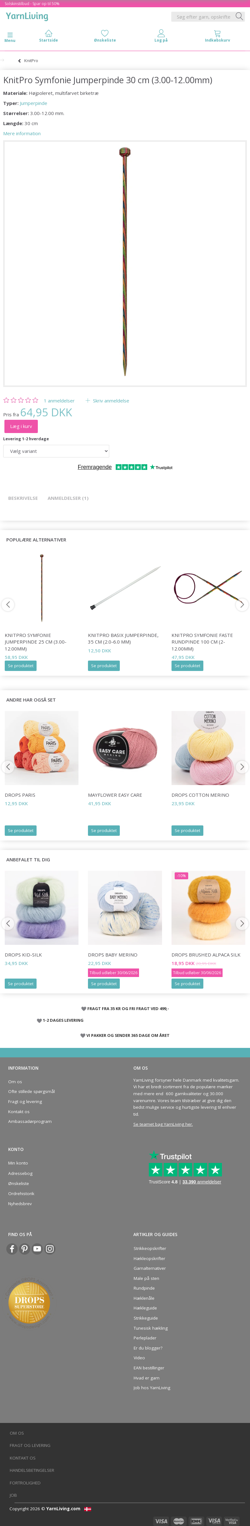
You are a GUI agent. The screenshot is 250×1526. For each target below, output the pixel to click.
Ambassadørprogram (30, 1121)
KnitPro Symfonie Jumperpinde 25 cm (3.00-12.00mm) (36, 642)
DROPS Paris (20, 795)
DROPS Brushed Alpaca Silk (206, 954)
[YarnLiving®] (27, 15)
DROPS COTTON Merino (200, 795)
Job (13, 1495)
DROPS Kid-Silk (23, 954)
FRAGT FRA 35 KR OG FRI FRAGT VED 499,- (128, 1008)
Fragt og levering (25, 1101)
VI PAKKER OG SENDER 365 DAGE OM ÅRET (128, 1035)
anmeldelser (59, 400)
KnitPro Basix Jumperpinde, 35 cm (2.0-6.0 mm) (123, 638)
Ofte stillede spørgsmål (31, 1091)
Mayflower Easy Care (115, 795)
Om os (15, 1081)
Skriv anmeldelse (110, 400)
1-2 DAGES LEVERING (63, 1020)
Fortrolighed (25, 1483)
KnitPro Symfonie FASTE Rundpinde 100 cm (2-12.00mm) (202, 642)
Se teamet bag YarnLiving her (162, 1124)
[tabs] (218, 37)
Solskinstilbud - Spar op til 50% (32, 3)
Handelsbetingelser (32, 1470)
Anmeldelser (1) (68, 498)
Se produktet (20, 665)
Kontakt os (19, 1111)
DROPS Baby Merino (112, 954)
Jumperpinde (33, 103)
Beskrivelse (23, 498)
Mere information (22, 133)
